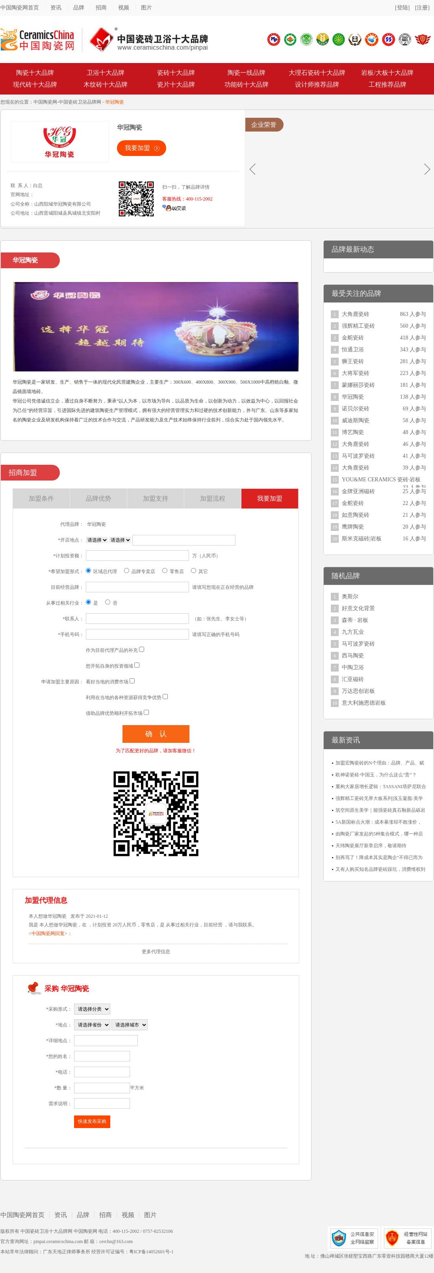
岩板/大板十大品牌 (387, 72)
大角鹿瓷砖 (355, 314)
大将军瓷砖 (355, 373)
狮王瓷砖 (353, 361)
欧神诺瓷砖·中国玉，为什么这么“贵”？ (376, 775)
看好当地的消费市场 (107, 682)
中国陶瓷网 (45, 102)
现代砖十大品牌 (35, 84)
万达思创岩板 (358, 691)
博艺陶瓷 (353, 432)
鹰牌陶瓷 (353, 527)
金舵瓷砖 (353, 338)
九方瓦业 (353, 632)
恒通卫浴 (353, 350)
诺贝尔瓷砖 (355, 409)
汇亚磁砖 (353, 679)
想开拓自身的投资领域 (109, 666)
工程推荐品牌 (387, 84)
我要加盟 (137, 148)
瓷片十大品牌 (176, 84)
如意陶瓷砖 (355, 515)
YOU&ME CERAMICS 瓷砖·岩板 (381, 479)
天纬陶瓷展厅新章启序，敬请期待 (371, 845)
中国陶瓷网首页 (19, 8)
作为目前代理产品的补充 (112, 650)
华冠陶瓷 (353, 397)
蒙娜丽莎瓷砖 (358, 385)
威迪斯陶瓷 (355, 420)
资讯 (55, 8)
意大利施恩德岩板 (364, 703)
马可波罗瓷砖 (358, 456)
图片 (146, 8)
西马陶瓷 (353, 656)
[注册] (422, 8)
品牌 (78, 8)
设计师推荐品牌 (317, 84)
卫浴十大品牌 (105, 72)
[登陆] (402, 8)
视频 (123, 8)
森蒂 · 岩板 (355, 620)
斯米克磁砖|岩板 (362, 539)
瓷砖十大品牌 (176, 72)
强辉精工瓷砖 (358, 326)
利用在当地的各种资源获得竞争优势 (123, 697)
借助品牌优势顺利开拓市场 (114, 713)
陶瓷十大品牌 (35, 72)
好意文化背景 (358, 608)
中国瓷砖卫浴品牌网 (80, 102)
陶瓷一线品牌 (246, 72)
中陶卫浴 (353, 667)
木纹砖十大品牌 (105, 84)
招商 (101, 8)
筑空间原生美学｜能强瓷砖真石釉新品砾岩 (380, 810)
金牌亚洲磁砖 (358, 491)
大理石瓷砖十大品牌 (317, 72)
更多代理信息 (156, 951)
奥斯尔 (350, 596)
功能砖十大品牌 (246, 84)
